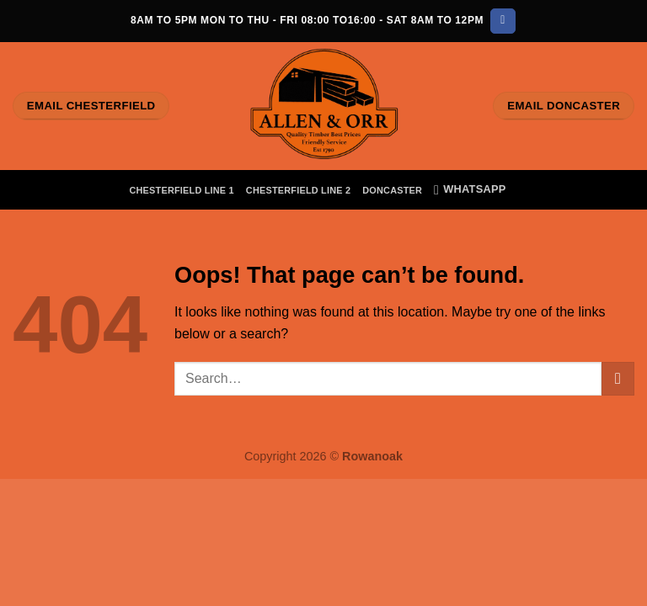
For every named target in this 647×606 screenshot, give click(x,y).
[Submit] (618, 378)
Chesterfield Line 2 (298, 190)
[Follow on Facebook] (502, 21)
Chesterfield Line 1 (181, 190)
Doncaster (392, 190)
